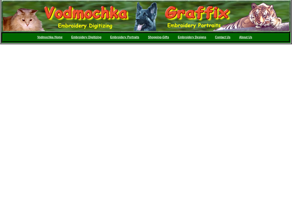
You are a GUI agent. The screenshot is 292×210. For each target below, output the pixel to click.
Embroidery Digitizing (86, 37)
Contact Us (222, 37)
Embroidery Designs (192, 37)
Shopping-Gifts (158, 37)
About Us (245, 37)
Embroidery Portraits (124, 37)
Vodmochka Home (49, 37)
